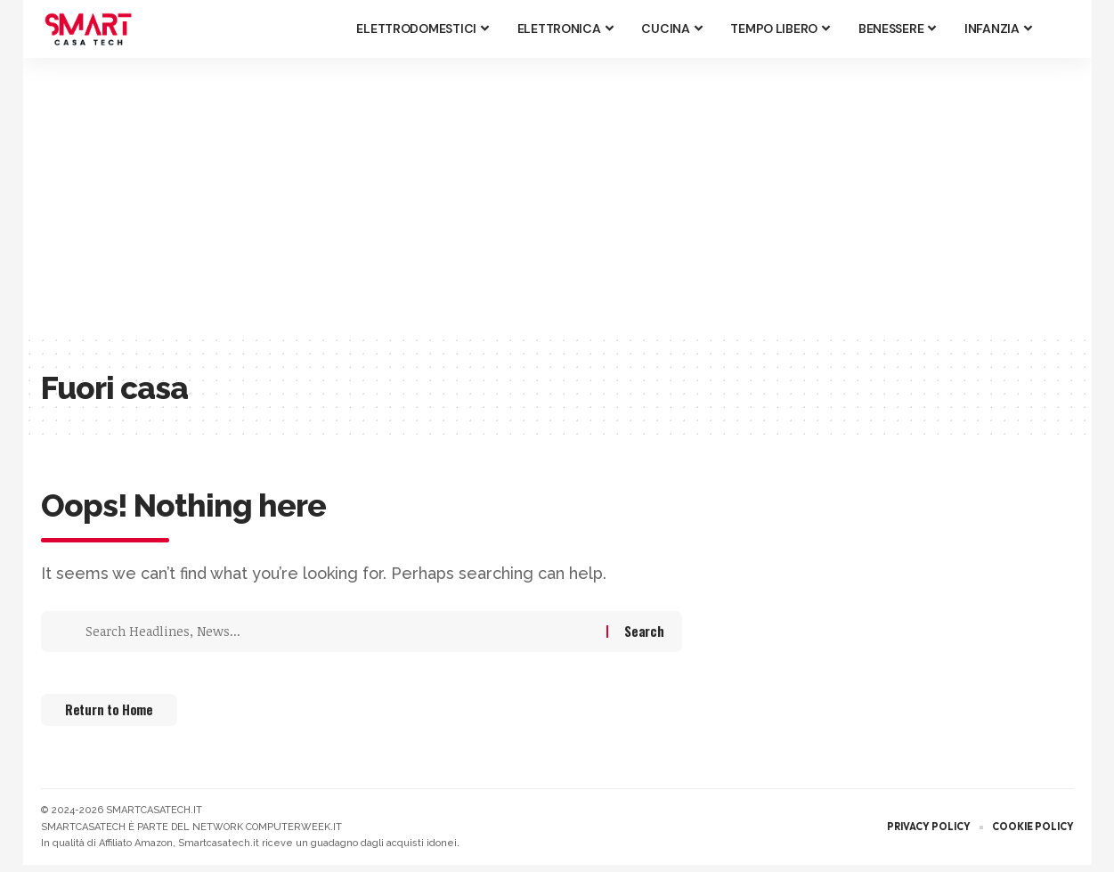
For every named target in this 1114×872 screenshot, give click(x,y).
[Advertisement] (557, 196)
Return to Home (122, 715)
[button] (1060, 29)
